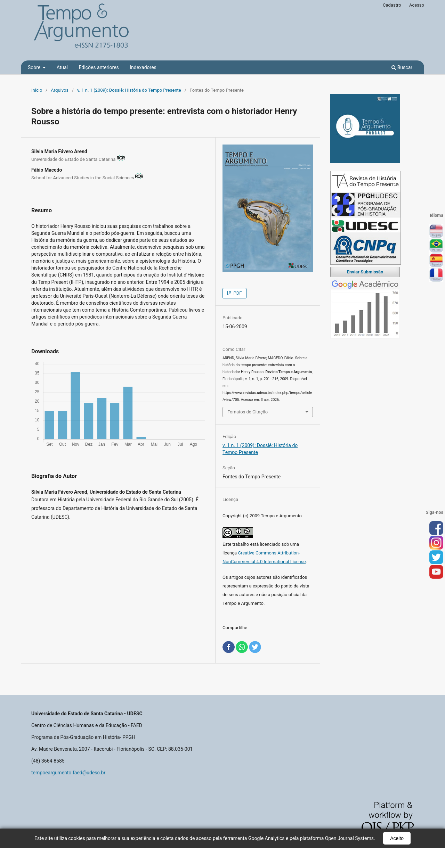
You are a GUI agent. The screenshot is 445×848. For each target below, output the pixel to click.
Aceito (397, 838)
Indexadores (143, 67)
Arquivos (59, 90)
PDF (237, 293)
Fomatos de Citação (247, 411)
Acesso (416, 5)
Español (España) (436, 260)
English (436, 231)
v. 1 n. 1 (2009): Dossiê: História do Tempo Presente (129, 90)
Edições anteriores (99, 67)
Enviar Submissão (365, 271)
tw (436, 557)
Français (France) (436, 275)
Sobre (35, 67)
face (436, 528)
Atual (62, 67)
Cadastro (392, 5)
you (436, 572)
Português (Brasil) (436, 246)
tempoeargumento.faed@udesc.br (68, 772)
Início (36, 90)
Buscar (401, 67)
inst (436, 543)
